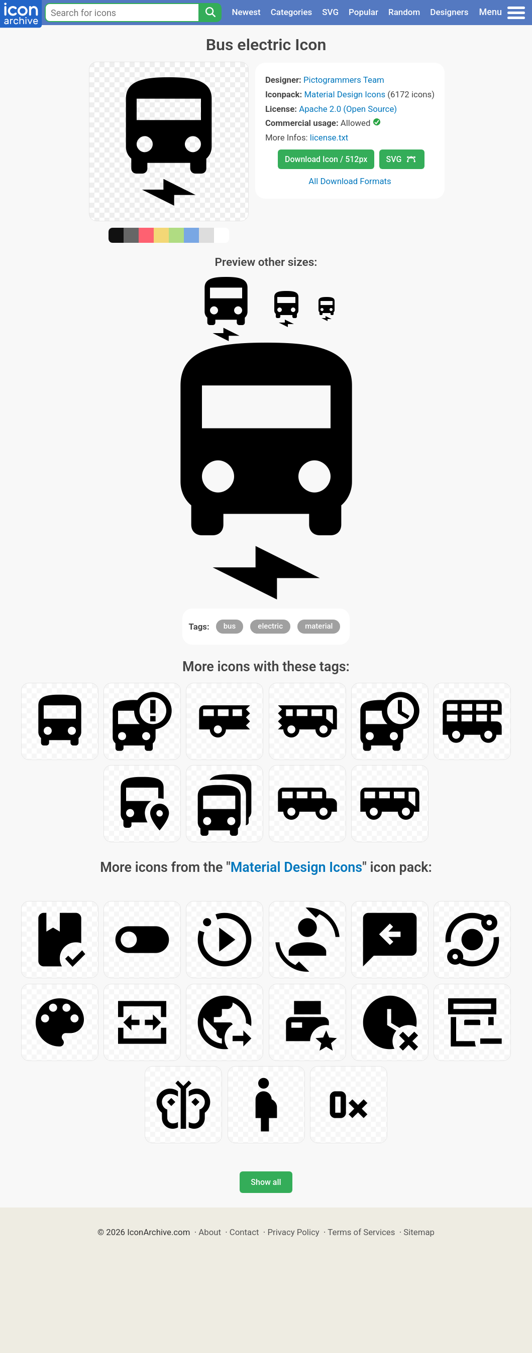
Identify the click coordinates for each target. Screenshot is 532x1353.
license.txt (329, 137)
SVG (330, 12)
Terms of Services (361, 1232)
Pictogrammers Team (343, 80)
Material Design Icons (344, 94)
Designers (449, 12)
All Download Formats (349, 181)
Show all (266, 1182)
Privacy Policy (293, 1232)
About (209, 1232)
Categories (291, 12)
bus (230, 626)
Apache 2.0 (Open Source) (348, 109)
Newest (246, 12)
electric (270, 626)
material (319, 626)
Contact (244, 1232)
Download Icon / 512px (326, 159)
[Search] (210, 12)
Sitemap (419, 1232)
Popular (363, 12)
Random (404, 12)
